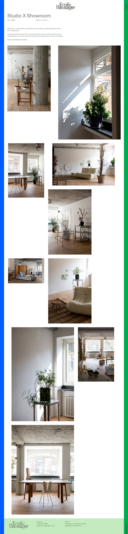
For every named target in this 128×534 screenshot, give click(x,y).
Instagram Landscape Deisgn (75, 524)
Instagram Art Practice (73, 526)
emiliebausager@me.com (45, 526)
